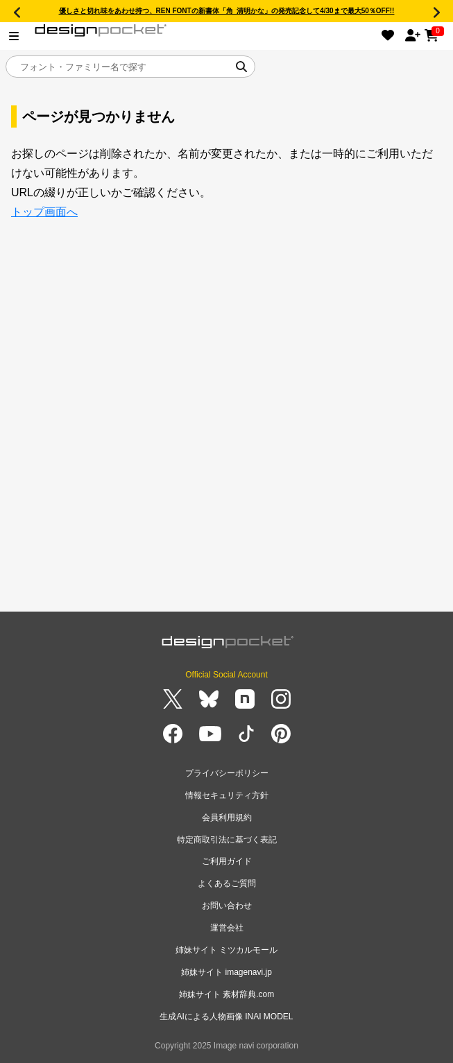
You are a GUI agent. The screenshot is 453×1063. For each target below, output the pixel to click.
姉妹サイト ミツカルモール (226, 950)
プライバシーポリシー (226, 773)
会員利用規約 (227, 817)
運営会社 (226, 928)
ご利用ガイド (227, 861)
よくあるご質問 (227, 883)
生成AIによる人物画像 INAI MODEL (226, 1016)
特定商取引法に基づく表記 (227, 840)
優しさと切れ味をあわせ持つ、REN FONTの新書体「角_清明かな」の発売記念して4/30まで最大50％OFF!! (227, 11)
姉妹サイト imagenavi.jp (226, 972)
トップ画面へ (44, 212)
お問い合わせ (227, 905)
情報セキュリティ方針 (226, 795)
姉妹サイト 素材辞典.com (226, 994)
